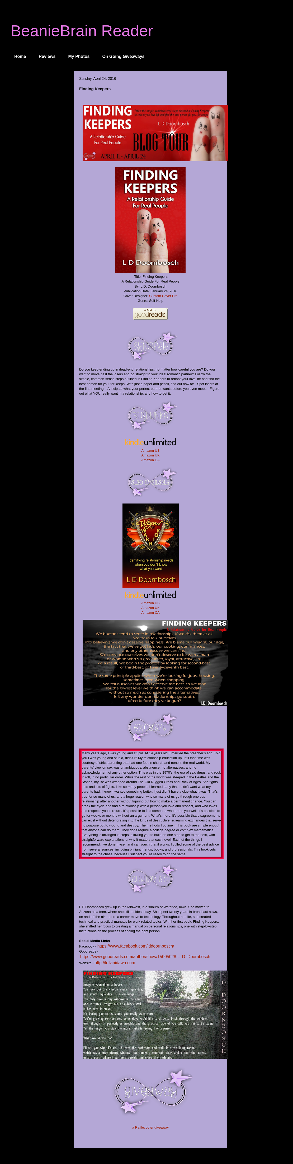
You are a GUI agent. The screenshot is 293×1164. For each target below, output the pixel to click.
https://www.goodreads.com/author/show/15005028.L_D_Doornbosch (145, 956)
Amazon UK (150, 455)
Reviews (47, 56)
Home (20, 56)
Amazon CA (150, 460)
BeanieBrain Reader (82, 31)
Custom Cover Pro (163, 296)
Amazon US (150, 450)
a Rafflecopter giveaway (150, 1127)
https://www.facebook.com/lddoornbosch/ (135, 946)
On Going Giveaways (123, 56)
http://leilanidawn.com (114, 962)
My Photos (79, 56)
